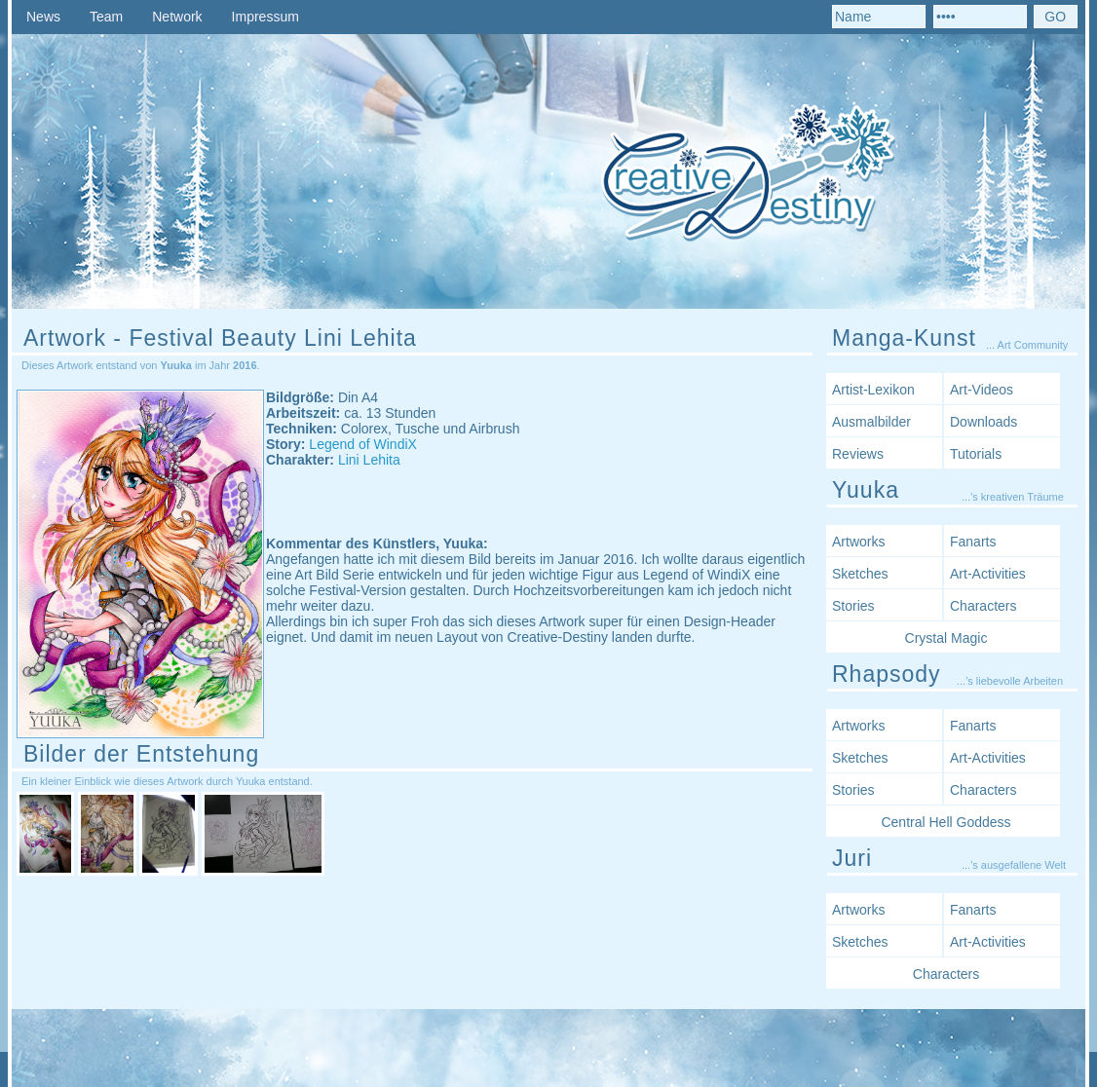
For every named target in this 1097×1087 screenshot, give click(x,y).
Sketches (860, 573)
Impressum (265, 16)
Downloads (983, 422)
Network (177, 16)
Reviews (858, 454)
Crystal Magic (946, 638)
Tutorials (976, 454)
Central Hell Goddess (945, 822)
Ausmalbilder (871, 422)
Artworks (858, 541)
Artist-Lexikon (873, 389)
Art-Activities (988, 573)
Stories (853, 606)
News (43, 16)
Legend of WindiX (363, 444)
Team (106, 16)
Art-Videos (981, 389)
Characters (983, 606)
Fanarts (973, 541)
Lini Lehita (369, 460)
